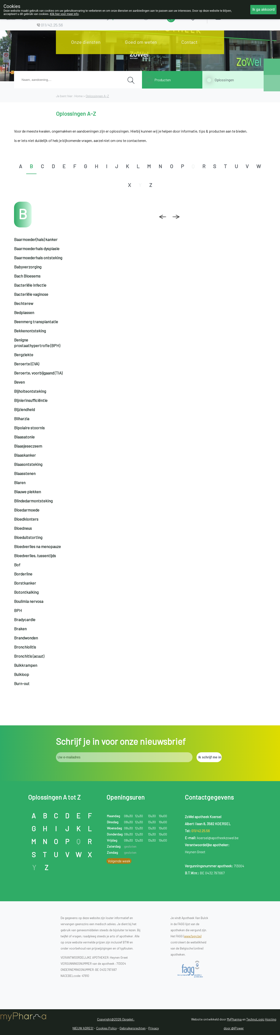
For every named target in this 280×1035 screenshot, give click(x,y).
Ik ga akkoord (263, 9)
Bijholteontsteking (30, 391)
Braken (20, 628)
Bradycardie (24, 619)
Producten (162, 80)
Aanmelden (234, 16)
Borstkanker (25, 583)
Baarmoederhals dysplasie (36, 248)
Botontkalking (26, 592)
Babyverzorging (27, 266)
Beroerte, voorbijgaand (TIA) (38, 373)
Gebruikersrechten (132, 1028)
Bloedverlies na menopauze (37, 546)
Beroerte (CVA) (26, 363)
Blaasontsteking (28, 464)
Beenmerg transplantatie (36, 321)
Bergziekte (23, 354)
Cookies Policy (106, 1028)
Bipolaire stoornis (29, 427)
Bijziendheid (24, 409)
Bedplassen (24, 312)
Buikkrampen (25, 665)
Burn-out (21, 683)
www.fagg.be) (192, 936)
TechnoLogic (255, 1019)
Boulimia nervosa (28, 601)
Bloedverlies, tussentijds (35, 555)
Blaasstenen (25, 473)
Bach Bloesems (27, 276)
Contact (189, 42)
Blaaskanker (25, 455)
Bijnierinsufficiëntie (30, 400)
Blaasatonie (24, 436)
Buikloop (21, 674)
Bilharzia (21, 418)
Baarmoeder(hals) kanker (36, 239)
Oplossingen (224, 80)
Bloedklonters (26, 519)
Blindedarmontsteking (33, 500)
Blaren (19, 482)
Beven (19, 382)
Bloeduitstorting (28, 537)
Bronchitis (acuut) (29, 656)
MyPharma (234, 1019)
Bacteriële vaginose (31, 294)
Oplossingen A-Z (97, 96)
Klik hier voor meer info (64, 14)
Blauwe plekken (27, 491)
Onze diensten (86, 42)
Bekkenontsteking (30, 330)
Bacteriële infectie (30, 285)
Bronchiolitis (25, 647)
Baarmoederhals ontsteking (38, 257)
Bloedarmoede (26, 510)
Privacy (153, 1028)
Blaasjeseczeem (28, 446)
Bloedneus (23, 528)
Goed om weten (141, 42)
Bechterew (23, 303)
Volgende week (119, 861)
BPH (18, 610)
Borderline (23, 573)
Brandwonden (26, 637)
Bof (17, 564)
